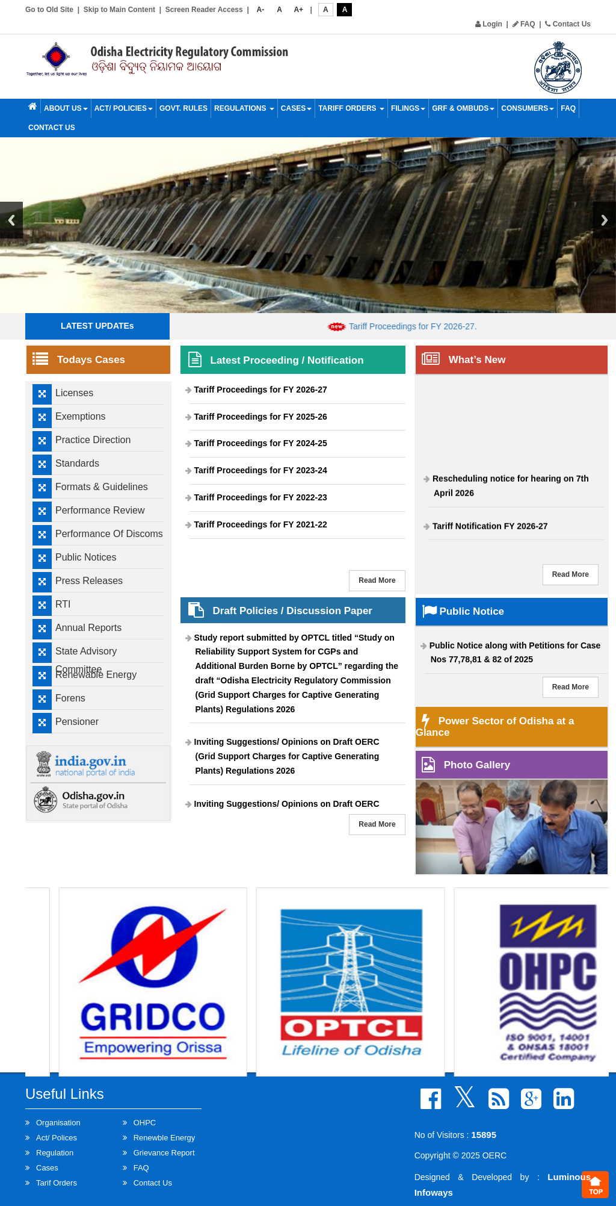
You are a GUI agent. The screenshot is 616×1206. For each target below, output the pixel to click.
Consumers (527, 108)
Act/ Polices (56, 1137)
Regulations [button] (244, 108)
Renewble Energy (165, 1137)
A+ (298, 9)
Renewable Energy (96, 675)
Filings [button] (408, 108)
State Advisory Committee (86, 660)
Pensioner (77, 721)
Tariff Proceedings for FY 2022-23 (260, 497)
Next (604, 220)
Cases (296, 108)
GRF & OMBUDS (463, 108)
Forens (70, 698)
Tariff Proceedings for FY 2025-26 (260, 416)
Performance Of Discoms (109, 534)
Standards (77, 463)
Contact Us (568, 24)
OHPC (145, 1122)
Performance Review (100, 510)
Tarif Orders (56, 1182)
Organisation (58, 1122)
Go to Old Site (49, 9)
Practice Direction (93, 440)
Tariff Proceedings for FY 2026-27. (423, 326)
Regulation (54, 1152)
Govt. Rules (183, 108)
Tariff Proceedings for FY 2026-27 (260, 389)
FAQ (524, 24)
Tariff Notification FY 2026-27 (490, 529)
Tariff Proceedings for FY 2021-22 (260, 524)
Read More (377, 580)
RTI (62, 604)
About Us (66, 108)
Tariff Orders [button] (351, 108)
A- (261, 9)
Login (488, 24)
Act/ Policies (123, 108)
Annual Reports (88, 628)
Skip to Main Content (119, 9)
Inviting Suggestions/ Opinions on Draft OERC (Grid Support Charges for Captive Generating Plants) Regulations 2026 (287, 756)
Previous (11, 220)
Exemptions (80, 416)
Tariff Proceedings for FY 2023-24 (260, 470)
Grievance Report (164, 1152)
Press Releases (89, 581)
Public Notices (85, 557)
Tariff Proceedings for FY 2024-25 (260, 443)
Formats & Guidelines (101, 487)
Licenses (74, 393)
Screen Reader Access (204, 9)
